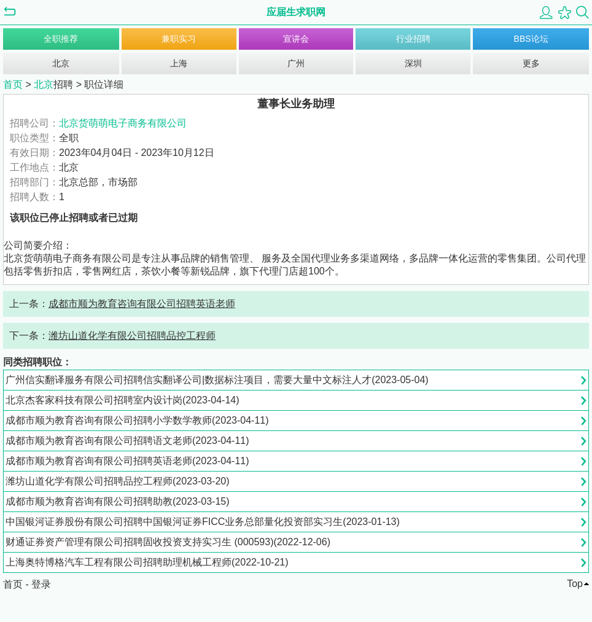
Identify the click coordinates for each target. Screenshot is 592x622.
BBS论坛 (531, 39)
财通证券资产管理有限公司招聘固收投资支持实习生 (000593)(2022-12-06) (168, 542)
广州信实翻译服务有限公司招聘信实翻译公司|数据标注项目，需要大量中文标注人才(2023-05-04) (217, 380)
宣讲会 (296, 39)
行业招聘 (413, 39)
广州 (296, 63)
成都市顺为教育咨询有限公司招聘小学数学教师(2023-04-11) (137, 420)
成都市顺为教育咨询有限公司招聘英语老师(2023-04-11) (127, 461)
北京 (60, 63)
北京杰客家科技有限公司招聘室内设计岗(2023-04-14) (123, 400)
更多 (531, 63)
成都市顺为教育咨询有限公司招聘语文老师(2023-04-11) (127, 440)
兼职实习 (179, 39)
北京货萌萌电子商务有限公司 (123, 123)
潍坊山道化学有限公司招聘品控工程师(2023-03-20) (118, 481)
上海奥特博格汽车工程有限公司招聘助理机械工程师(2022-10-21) (147, 562)
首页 (13, 84)
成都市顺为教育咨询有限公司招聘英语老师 (142, 303)
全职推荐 (61, 39)
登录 (41, 584)
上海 (178, 63)
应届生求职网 (296, 12)
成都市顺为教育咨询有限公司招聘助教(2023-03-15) (118, 501)
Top (575, 583)
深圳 (413, 63)
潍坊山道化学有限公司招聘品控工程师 (132, 335)
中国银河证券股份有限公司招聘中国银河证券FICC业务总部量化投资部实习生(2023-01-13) (203, 521)
